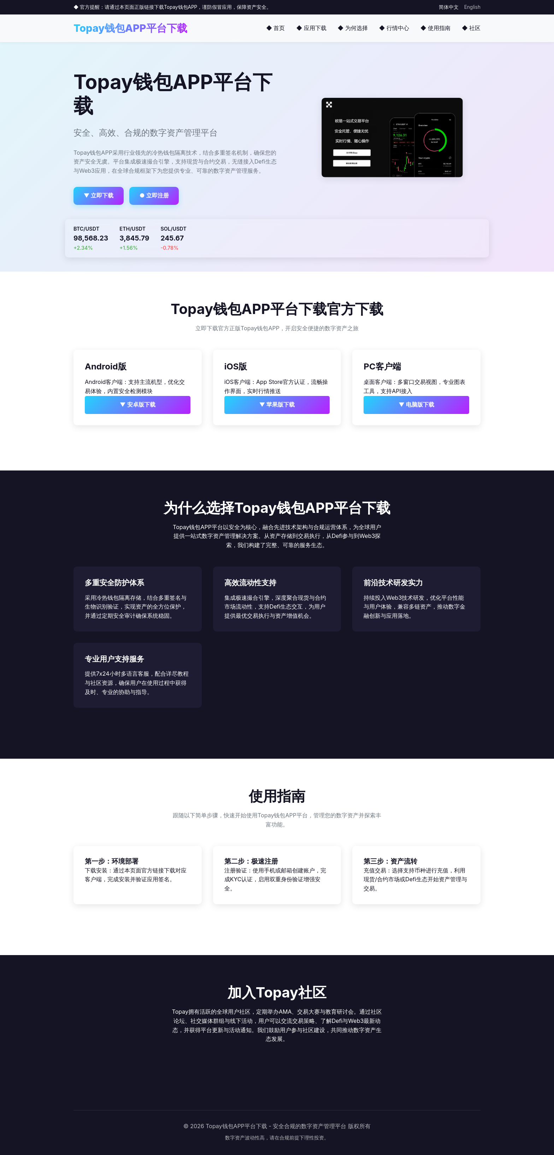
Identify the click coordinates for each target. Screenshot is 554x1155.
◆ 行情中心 (394, 27)
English (472, 7)
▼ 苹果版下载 (277, 404)
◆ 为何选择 (353, 27)
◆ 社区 (471, 27)
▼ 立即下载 (99, 195)
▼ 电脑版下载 (416, 404)
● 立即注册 (154, 195)
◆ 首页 (275, 27)
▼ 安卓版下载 (137, 404)
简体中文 (449, 7)
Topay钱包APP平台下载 (130, 28)
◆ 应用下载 (311, 27)
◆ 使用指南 (435, 27)
